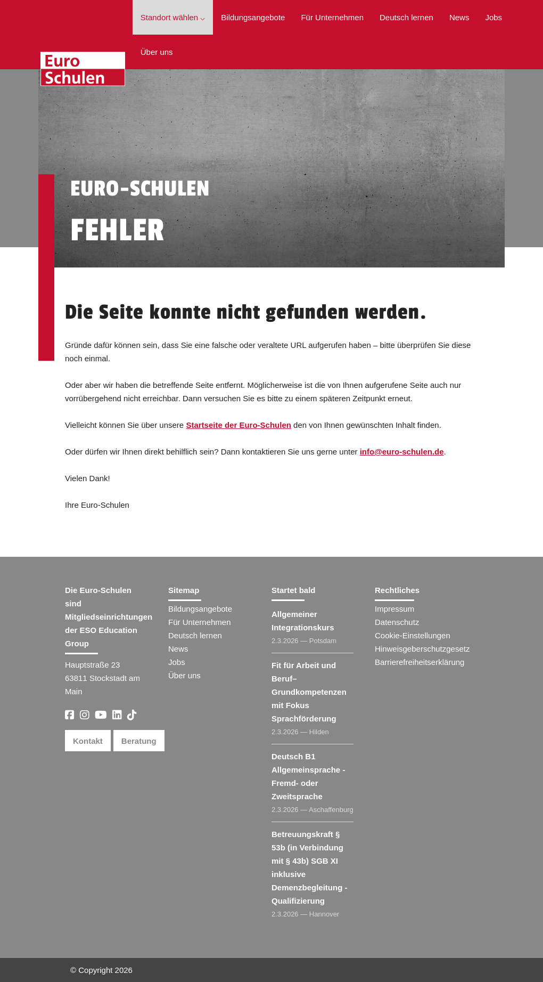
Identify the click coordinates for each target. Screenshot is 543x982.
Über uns (157, 51)
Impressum (394, 608)
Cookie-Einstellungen (412, 635)
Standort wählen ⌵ (173, 17)
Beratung (139, 740)
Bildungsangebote (253, 17)
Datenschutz (397, 622)
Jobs (493, 17)
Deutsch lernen (406, 17)
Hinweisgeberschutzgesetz (422, 648)
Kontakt (88, 740)
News (459, 17)
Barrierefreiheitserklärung (419, 662)
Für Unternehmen (332, 17)
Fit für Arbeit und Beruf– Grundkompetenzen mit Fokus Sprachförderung (309, 692)
